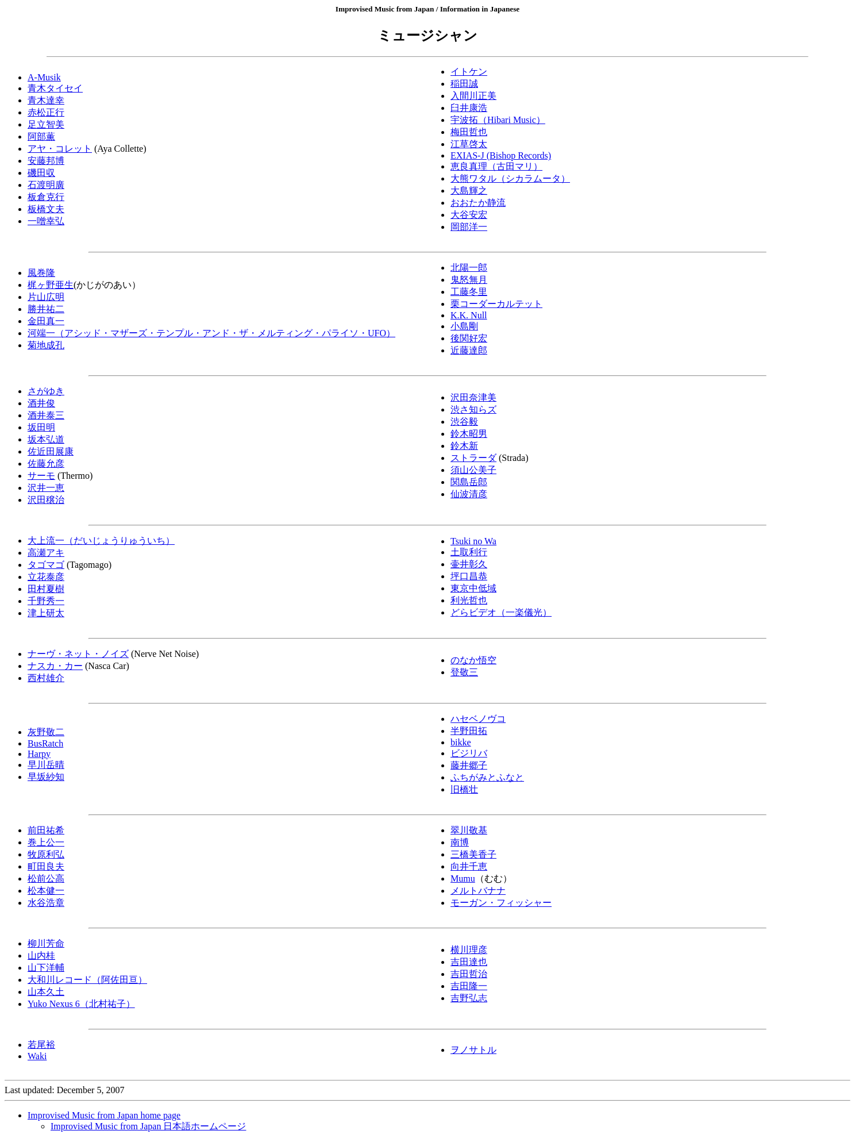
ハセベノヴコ (478, 719)
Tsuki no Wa (473, 541)
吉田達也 (468, 962)
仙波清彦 (468, 494)
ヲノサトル (473, 1050)
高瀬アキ (46, 552)
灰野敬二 (46, 732)
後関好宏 (468, 338)
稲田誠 (464, 84)
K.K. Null (468, 315)
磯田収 (41, 173)
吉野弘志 (468, 998)
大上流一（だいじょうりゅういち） (101, 540)
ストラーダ (473, 458)
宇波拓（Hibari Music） (497, 120)
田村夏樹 (46, 589)
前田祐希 (46, 830)
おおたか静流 (478, 202)
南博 (459, 842)
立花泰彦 (46, 577)
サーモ (41, 475)
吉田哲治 (468, 974)
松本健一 (46, 890)
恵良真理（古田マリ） (496, 166)
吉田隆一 (468, 986)
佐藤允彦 (46, 463)
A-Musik (44, 77)
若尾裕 (41, 1044)
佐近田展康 (51, 451)
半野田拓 (468, 731)
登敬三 (464, 672)
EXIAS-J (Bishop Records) (500, 155)
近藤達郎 (468, 350)
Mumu (462, 878)
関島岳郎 (468, 482)
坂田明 (41, 427)
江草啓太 (468, 144)
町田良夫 (46, 866)
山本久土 (46, 992)
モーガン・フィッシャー (501, 903)
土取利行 (468, 552)
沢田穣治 (46, 500)
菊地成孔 (46, 345)
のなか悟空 (473, 660)
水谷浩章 (46, 903)
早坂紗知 (46, 777)
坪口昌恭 (468, 576)
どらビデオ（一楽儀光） (501, 612)
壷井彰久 (468, 564)
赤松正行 (46, 112)
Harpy (39, 754)
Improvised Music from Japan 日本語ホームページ (148, 1126)
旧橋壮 (464, 789)
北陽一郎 (468, 267)
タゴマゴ (46, 565)
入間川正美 (473, 96)
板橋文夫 (46, 209)
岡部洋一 (468, 227)
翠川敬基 (468, 830)
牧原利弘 (46, 854)
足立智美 (46, 124)
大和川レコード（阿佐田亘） (87, 980)
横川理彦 (468, 950)
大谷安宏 (468, 215)
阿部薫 (41, 136)
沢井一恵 (46, 488)
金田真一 (46, 321)
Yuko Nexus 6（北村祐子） (81, 1004)
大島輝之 (468, 190)
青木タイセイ (55, 88)
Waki (37, 1056)
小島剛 (464, 326)
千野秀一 (46, 601)
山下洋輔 (46, 967)
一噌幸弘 (46, 221)
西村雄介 (46, 678)
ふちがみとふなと (487, 777)
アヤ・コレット (60, 148)
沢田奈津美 (473, 397)
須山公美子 (473, 470)
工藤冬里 (468, 292)
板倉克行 (46, 197)
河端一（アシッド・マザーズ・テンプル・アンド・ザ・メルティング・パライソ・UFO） (211, 333)
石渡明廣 (46, 185)
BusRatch (45, 743)
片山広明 (46, 297)
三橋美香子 (473, 854)
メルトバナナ (478, 890)
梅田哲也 (468, 132)
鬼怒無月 (468, 279)
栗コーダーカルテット (496, 304)
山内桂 (41, 955)
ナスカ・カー (55, 666)
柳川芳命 (46, 943)
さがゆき (46, 391)
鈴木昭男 (468, 434)
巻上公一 (46, 842)
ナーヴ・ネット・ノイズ (78, 654)
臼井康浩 (468, 108)
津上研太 (46, 613)
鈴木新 (464, 446)
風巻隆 (41, 273)
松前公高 (46, 878)
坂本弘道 (46, 439)
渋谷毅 (464, 421)
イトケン (468, 71)
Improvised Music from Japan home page (104, 1115)
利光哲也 (468, 600)
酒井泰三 (46, 415)
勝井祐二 (46, 309)
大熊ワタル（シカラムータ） (510, 178)
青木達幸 (46, 100)
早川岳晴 (46, 765)
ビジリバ (468, 753)
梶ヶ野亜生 (51, 285)
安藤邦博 (46, 161)
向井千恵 (468, 866)
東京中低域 (473, 588)
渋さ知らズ (473, 409)
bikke (460, 742)
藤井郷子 (468, 765)
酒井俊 (41, 403)
